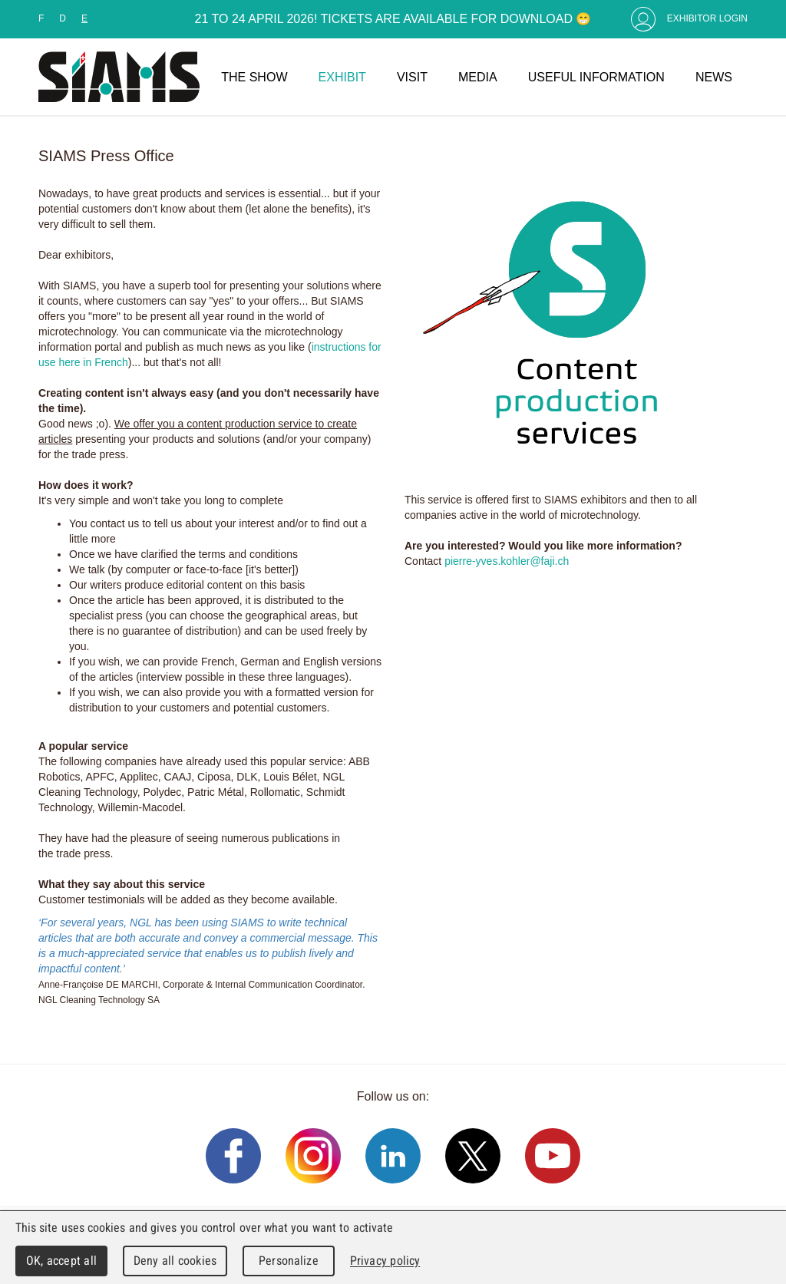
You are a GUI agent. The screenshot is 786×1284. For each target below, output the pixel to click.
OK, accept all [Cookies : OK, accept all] (61, 1260)
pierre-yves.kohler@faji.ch (506, 561)
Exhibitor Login (707, 18)
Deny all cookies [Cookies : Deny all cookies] (175, 1260)
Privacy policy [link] (385, 1260)
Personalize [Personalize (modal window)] (288, 1260)
